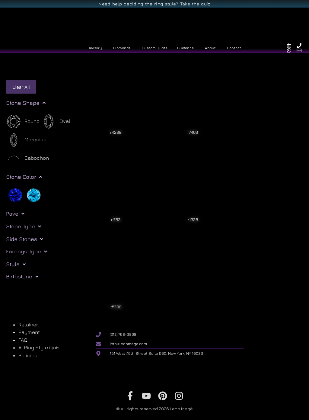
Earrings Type (26, 251)
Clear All (21, 87)
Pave (15, 213)
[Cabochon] (27, 158)
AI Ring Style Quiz (39, 348)
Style (16, 264)
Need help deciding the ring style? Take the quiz (154, 3)
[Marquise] (26, 140)
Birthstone (22, 276)
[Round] (23, 121)
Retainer (28, 325)
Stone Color (24, 177)
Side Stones (24, 239)
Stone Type (23, 226)
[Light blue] (33, 195)
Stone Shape (26, 103)
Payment (29, 332)
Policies (27, 355)
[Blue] (15, 195)
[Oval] (55, 121)
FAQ (22, 340)
